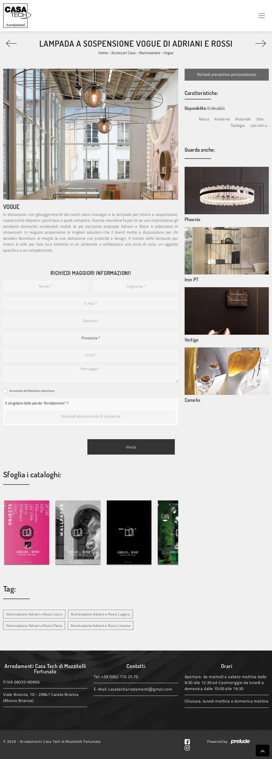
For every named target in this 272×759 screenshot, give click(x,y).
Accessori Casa (123, 52)
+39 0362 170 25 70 (119, 677)
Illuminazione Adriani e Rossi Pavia (34, 625)
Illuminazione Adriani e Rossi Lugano (100, 614)
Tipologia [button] (238, 125)
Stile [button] (260, 119)
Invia (131, 447)
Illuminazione (149, 52)
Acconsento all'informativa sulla (32, 391)
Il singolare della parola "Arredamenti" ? (36, 403)
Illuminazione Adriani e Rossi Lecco (34, 614)
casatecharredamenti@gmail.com (140, 689)
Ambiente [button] (222, 119)
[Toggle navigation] (261, 16)
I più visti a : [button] (259, 125)
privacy (50, 391)
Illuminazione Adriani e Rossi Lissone (100, 625)
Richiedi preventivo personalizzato (227, 74)
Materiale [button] (243, 119)
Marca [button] (204, 119)
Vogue (168, 52)
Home (103, 52)
